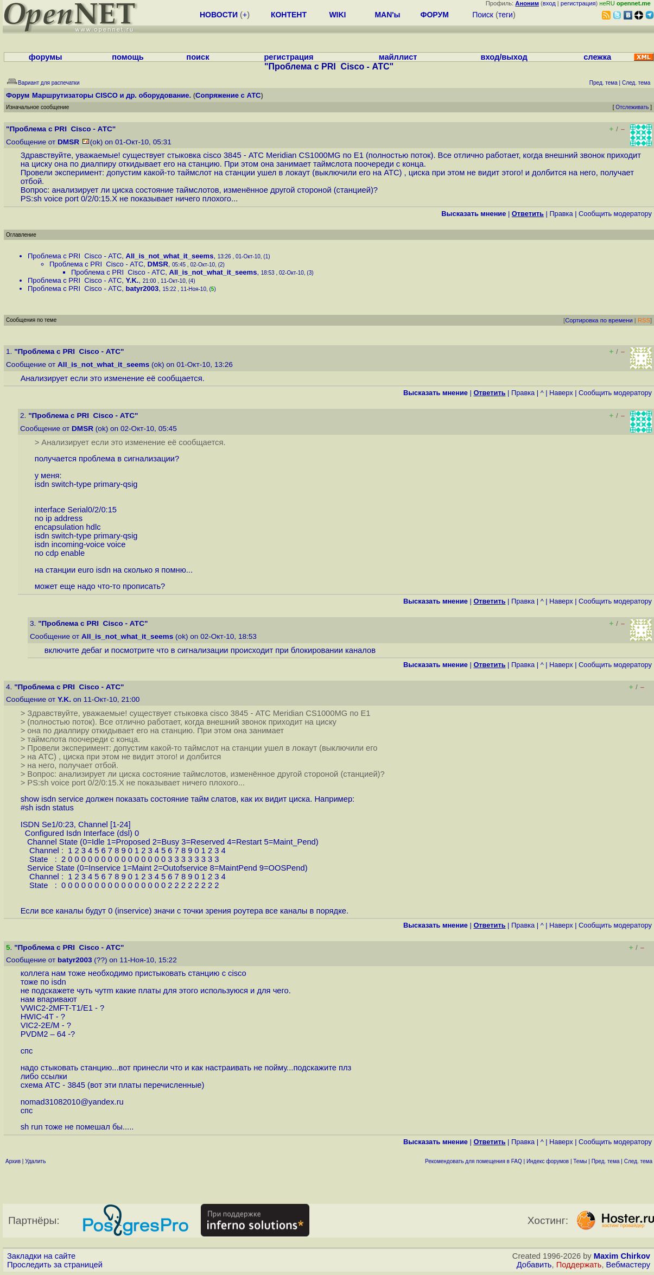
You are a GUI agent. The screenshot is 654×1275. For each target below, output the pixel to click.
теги (505, 14)
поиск (197, 57)
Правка (561, 214)
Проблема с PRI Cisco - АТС (75, 256)
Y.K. (132, 280)
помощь (128, 57)
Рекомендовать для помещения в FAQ (473, 1161)
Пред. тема (606, 1161)
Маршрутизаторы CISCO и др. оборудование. (111, 95)
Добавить (534, 1264)
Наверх (561, 393)
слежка (597, 57)
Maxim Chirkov (622, 1256)
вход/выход (503, 57)
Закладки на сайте (41, 1256)
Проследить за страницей (55, 1264)
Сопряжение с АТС (228, 95)
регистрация (578, 3)
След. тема (638, 1161)
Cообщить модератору (615, 214)
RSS (644, 320)
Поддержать (579, 1264)
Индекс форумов (547, 1161)
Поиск (482, 14)
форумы (45, 57)
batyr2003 (142, 288)
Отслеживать (632, 107)
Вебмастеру (628, 1264)
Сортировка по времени (599, 320)
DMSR (68, 142)
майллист (398, 57)
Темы (580, 1161)
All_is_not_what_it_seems (170, 256)
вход (549, 3)
